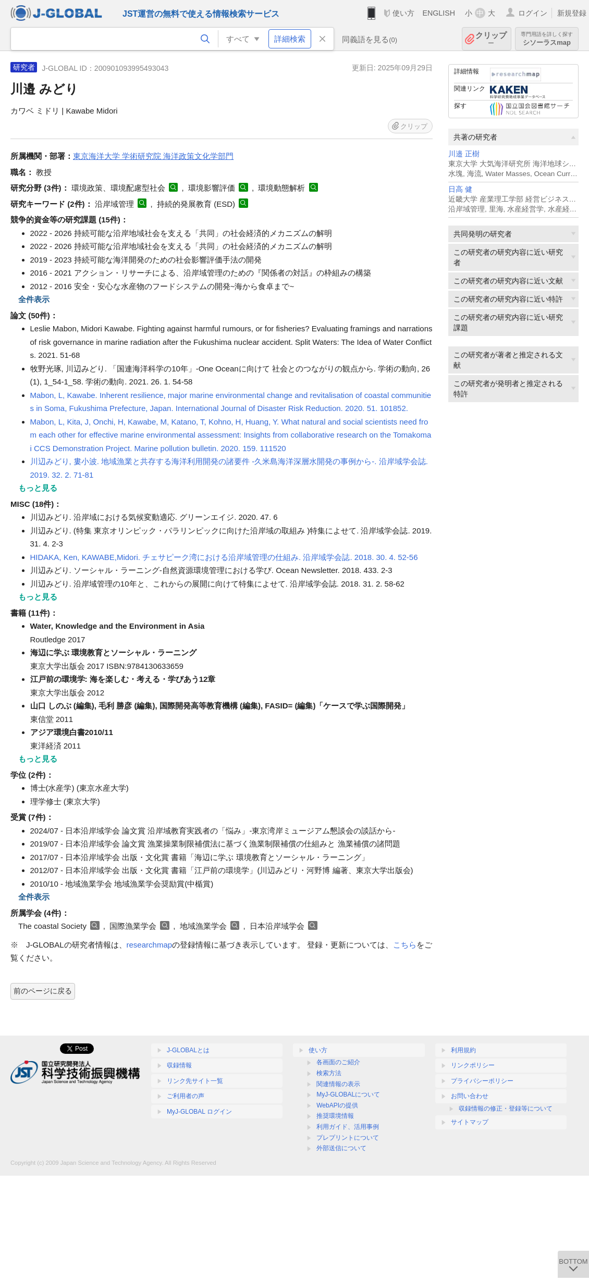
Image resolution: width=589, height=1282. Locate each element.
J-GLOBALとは (188, 1050)
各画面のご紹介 (338, 1062)
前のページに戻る (43, 991)
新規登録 (571, 13)
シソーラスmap (547, 38)
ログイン (532, 13)
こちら (404, 944)
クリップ (491, 39)
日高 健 (460, 189)
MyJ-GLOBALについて (348, 1094)
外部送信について (341, 1148)
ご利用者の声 (185, 1096)
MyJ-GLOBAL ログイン (199, 1111)
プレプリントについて (347, 1137)
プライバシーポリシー (482, 1081)
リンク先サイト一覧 (195, 1081)
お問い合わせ (469, 1096)
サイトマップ (469, 1122)
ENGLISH (438, 13)
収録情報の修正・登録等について (506, 1108)
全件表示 (34, 299)
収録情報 (179, 1065)
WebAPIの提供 (337, 1105)
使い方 (403, 13)
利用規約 (463, 1050)
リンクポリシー (473, 1065)
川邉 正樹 (464, 154)
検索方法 (328, 1073)
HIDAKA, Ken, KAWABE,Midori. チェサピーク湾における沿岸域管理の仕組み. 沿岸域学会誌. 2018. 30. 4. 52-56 (224, 557)
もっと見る (37, 487)
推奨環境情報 (335, 1115)
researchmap (150, 944)
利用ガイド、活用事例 (347, 1126)
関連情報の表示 (338, 1084)
